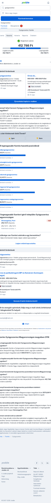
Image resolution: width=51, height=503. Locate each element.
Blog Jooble (21, 477)
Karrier (3, 482)
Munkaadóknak (22, 471)
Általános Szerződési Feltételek (9, 330)
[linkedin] (47, 463)
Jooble (13, 500)
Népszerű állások (38, 471)
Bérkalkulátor (37, 495)
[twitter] (42, 463)
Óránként (33, 36)
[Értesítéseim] (48, 2)
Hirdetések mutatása (8, 228)
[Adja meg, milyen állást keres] (25, 7)
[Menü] (3, 3)
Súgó (3, 476)
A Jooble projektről (7, 473)
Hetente (17, 36)
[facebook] (37, 463)
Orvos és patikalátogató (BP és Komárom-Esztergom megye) (36, 76)
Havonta (9, 36)
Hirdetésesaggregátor (24, 474)
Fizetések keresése (25, 19)
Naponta (25, 36)
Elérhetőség (5, 479)
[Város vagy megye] (25, 13)
